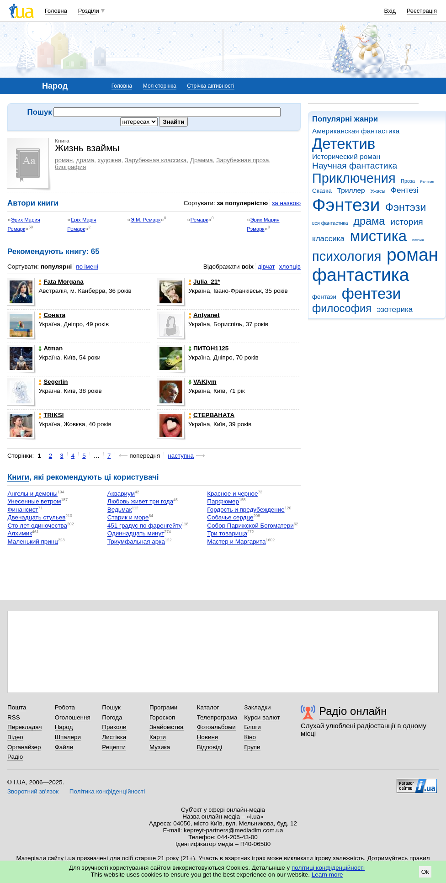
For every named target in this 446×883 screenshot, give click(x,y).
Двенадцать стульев (36, 517)
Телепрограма (217, 717)
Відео (15, 737)
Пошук (111, 707)
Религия (427, 182)
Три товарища (227, 533)
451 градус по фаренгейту (144, 525)
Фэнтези (346, 205)
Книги (18, 477)
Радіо (15, 756)
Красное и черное (232, 493)
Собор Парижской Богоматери (250, 525)
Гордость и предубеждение (245, 509)
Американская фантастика (355, 131)
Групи (252, 747)
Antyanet (204, 315)
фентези (371, 293)
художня (110, 160)
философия (342, 308)
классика (328, 238)
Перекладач (24, 727)
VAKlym (202, 381)
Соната (51, 315)
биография (70, 167)
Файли (64, 747)
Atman (50, 348)
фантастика (360, 275)
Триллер (351, 190)
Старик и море (128, 517)
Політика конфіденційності (107, 791)
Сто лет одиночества (37, 525)
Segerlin (53, 381)
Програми (163, 707)
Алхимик (19, 533)
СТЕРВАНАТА (211, 415)
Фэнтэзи (405, 207)
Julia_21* (204, 281)
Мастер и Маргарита (236, 541)
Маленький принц (32, 541)
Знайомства (166, 727)
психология (346, 256)
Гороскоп (162, 717)
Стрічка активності (210, 86)
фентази (324, 296)
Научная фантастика (354, 165)
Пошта (16, 707)
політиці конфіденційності (328, 867)
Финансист (22, 509)
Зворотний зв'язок (32, 791)
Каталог (208, 707)
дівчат (266, 266)
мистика (378, 235)
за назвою (286, 203)
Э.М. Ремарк (145, 219)
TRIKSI (51, 415)
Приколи (114, 727)
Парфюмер (223, 501)
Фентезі (404, 190)
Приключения (354, 178)
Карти (157, 737)
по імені (87, 266)
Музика (159, 747)
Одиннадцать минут (135, 533)
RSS (13, 717)
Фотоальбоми (216, 727)
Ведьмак (119, 509)
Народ (64, 727)
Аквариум (121, 493)
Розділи (88, 10)
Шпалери (68, 737)
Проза (407, 181)
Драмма (201, 160)
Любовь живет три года (140, 501)
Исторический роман (346, 156)
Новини (207, 737)
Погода (112, 717)
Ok (425, 871)
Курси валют (262, 717)
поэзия (418, 240)
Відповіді (210, 747)
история (406, 222)
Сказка (322, 190)
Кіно (250, 737)
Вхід (390, 10)
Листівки (114, 737)
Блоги (252, 727)
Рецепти (114, 747)
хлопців (290, 266)
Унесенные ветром (34, 501)
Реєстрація (422, 10)
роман (412, 254)
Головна (56, 10)
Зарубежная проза (242, 160)
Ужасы (377, 191)
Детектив (343, 143)
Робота (65, 707)
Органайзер (24, 747)
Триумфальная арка (136, 541)
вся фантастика (330, 223)
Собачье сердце (230, 517)
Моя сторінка (159, 86)
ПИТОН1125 (208, 348)
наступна (181, 455)
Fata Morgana (60, 281)
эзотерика (395, 309)
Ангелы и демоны (32, 493)
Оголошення (72, 717)
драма (369, 221)
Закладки (257, 707)
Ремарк (199, 219)
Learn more (327, 874)
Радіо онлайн (353, 711)
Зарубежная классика (155, 160)
